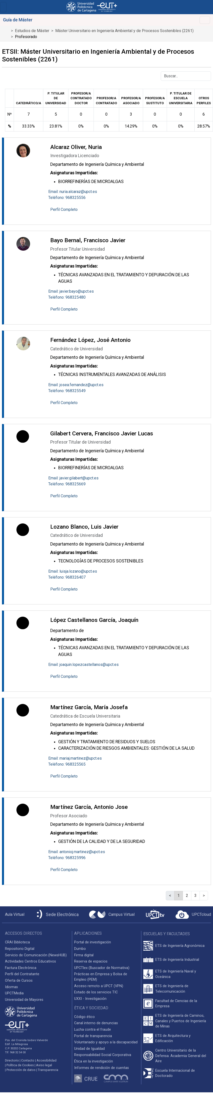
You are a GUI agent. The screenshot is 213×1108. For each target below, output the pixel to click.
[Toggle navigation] (3, 7)
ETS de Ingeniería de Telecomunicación (171, 989)
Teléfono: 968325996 (67, 857)
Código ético (84, 1017)
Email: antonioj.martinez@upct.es (76, 851)
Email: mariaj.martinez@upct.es (75, 758)
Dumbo (80, 949)
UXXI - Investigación (90, 999)
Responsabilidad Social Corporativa (102, 1055)
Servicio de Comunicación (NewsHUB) (36, 955)
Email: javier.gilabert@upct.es (73, 478)
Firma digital (84, 955)
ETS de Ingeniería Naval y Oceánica (175, 974)
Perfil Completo (64, 209)
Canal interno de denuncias (96, 1023)
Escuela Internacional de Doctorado (175, 1073)
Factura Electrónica (20, 968)
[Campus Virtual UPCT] (112, 915)
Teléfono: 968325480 (67, 297)
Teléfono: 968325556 (67, 197)
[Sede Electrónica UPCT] (57, 914)
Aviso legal (44, 1065)
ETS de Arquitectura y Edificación (173, 1038)
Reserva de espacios (90, 961)
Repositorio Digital (19, 949)
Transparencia (48, 1070)
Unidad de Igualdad (89, 1049)
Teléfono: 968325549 (67, 390)
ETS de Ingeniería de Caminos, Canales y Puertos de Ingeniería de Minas (180, 1021)
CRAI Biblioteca (17, 942)
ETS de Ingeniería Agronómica (180, 946)
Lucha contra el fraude (92, 1029)
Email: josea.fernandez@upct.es (76, 384)
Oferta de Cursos (19, 980)
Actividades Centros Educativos (30, 961)
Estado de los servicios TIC (96, 992)
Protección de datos (21, 1070)
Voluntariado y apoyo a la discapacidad (106, 1042)
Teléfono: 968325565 (67, 764)
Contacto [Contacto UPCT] (27, 1060)
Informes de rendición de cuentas (101, 1068)
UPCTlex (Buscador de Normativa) (101, 968)
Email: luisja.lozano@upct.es (72, 571)
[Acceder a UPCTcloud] (193, 914)
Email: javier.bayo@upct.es (71, 291)
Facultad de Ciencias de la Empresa (176, 1004)
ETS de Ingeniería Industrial (177, 960)
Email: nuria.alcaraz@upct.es (72, 191)
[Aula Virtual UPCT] (13, 915)
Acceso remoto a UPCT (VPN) (98, 986)
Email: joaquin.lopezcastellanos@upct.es (83, 664)
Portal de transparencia (93, 1036)
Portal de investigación (92, 942)
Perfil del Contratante (22, 974)
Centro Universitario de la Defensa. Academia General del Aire (180, 1055)
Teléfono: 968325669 (67, 484)
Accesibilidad (46, 1060)
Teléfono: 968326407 (67, 577)
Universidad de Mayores (24, 1000)
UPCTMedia (14, 993)
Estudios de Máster (32, 30)
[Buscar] (186, 76)
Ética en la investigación (93, 1061)
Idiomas (11, 987)
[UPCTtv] (155, 915)
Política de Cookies (20, 1065)
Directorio (12, 1060)
